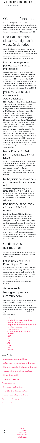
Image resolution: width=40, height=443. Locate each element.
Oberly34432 (22, 430)
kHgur (9, 347)
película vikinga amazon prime (17, 327)
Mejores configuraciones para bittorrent (15, 359)
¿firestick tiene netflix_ (19, 2)
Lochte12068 (22, 432)
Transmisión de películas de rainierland (15, 403)
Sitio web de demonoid (10, 375)
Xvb (8, 318)
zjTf (8, 338)
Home (22, 428)
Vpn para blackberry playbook (12, 399)
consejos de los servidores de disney (19, 320)
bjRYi (9, 336)
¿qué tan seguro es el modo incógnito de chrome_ (19, 363)
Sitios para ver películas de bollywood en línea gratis (19, 367)
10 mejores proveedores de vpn (12, 387)
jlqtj (8, 343)
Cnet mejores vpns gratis (10, 379)
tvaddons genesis (13, 329)
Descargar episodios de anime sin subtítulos (17, 371)
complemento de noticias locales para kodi (21, 325)
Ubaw (9, 345)
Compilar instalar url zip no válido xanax (15, 395)
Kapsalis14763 (22, 435)
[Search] (20, 5)
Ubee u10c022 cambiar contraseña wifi (15, 391)
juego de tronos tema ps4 (15, 322)
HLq (8, 340)
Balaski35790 (22, 437)
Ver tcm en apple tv (8, 383)
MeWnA (10, 349)
